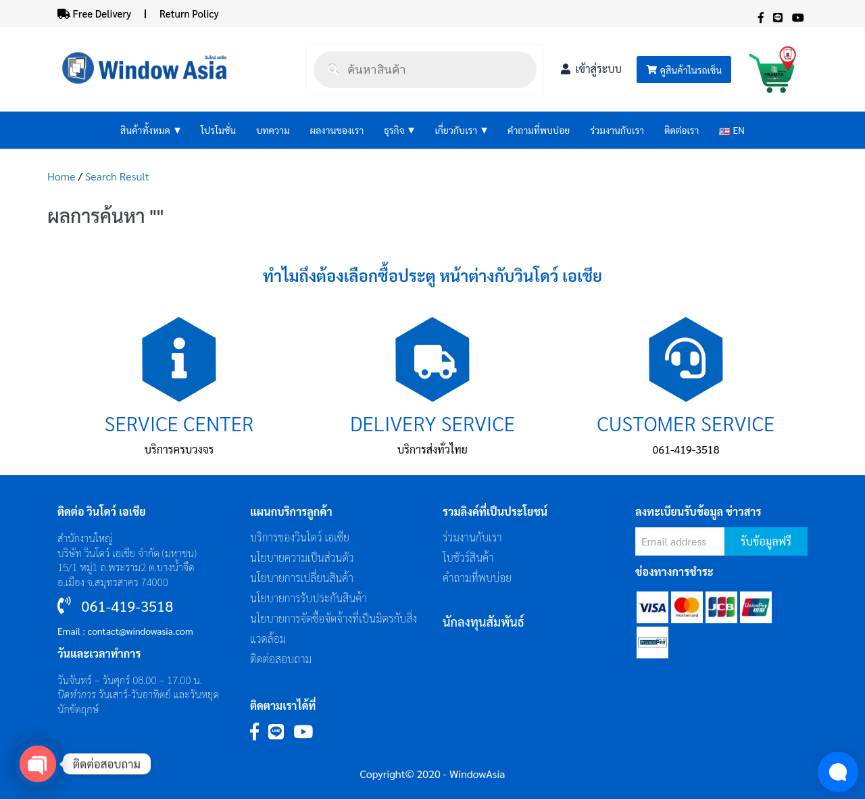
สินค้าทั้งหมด (150, 130)
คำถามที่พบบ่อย (539, 130)
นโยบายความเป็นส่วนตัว (302, 557)
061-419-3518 (686, 449)
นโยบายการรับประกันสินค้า (308, 598)
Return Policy (189, 13)
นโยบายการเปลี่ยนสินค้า (301, 578)
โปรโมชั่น (219, 130)
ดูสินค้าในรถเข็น (684, 70)
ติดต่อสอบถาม (281, 659)
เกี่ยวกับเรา (461, 130)
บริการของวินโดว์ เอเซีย (299, 537)
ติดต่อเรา (681, 130)
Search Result (117, 176)
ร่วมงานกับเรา (617, 130)
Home (61, 176)
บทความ (272, 130)
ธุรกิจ (399, 130)
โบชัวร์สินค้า (468, 557)
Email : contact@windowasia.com (125, 631)
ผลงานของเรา (337, 130)
